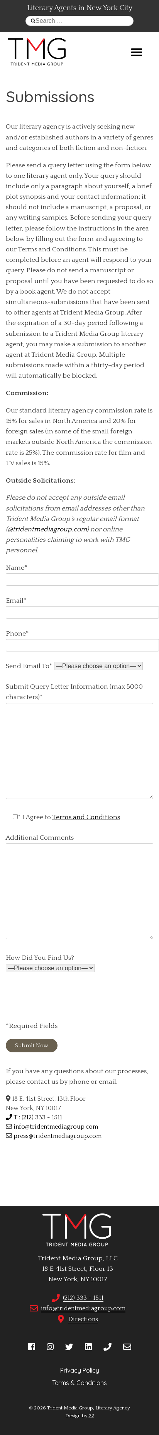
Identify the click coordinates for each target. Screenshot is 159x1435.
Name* (82, 573)
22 (91, 1415)
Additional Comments (79, 887)
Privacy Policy (79, 1370)
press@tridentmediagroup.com (57, 1136)
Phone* (82, 639)
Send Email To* (74, 666)
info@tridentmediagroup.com (56, 1126)
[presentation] (64, 999)
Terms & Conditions (79, 1383)
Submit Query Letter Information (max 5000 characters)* (79, 742)
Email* (82, 606)
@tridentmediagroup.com (47, 529)
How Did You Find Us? (50, 963)
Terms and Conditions (86, 817)
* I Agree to (63, 817)
